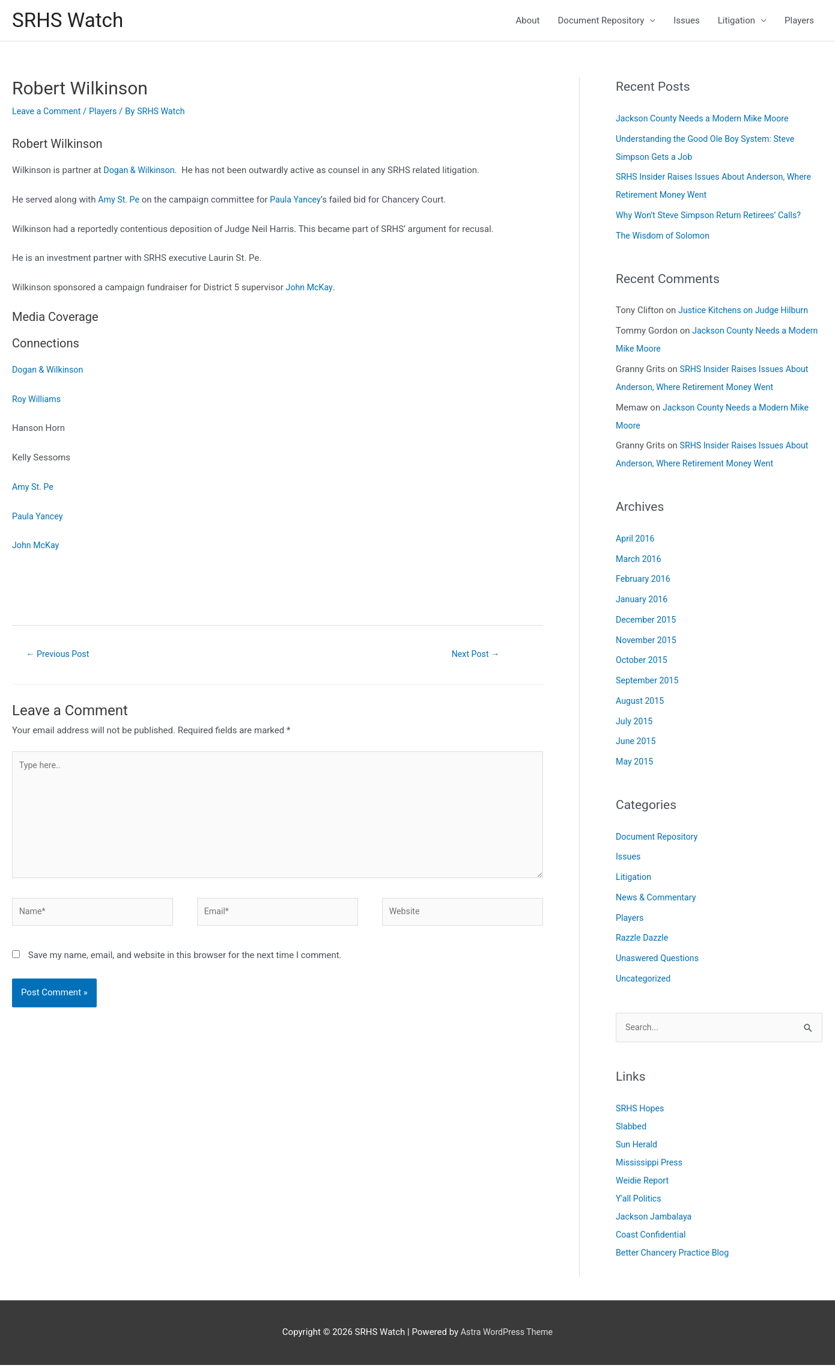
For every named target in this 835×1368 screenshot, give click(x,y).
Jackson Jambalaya (656, 1219)
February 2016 (644, 581)
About (528, 21)
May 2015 (635, 764)
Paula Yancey (299, 202)
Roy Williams (37, 400)
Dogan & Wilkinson (140, 172)
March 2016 (640, 560)
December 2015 (647, 622)
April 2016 (636, 541)
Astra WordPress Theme (507, 1335)
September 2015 (649, 682)
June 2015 (637, 743)
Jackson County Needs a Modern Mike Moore (707, 120)
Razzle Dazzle (643, 940)
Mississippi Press (651, 1165)
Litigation (736, 21)
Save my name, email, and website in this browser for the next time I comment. (185, 966)
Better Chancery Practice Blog (675, 1255)
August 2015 (641, 703)
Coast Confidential (653, 1237)
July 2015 (635, 723)
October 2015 (643, 662)
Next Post (475, 656)
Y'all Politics (640, 1201)
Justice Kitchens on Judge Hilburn (746, 312)
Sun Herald (638, 1147)
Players (799, 21)
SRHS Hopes (641, 1111)
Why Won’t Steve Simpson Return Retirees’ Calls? (713, 217)
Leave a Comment (48, 113)
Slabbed (632, 1129)
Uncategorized (644, 981)
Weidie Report (644, 1183)
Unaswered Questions (659, 960)
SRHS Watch (70, 21)
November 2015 (647, 642)
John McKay (310, 289)
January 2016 (643, 601)
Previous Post (60, 656)
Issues (686, 21)
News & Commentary (658, 899)
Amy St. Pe (120, 202)
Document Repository (601, 21)
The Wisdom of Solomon (665, 238)
